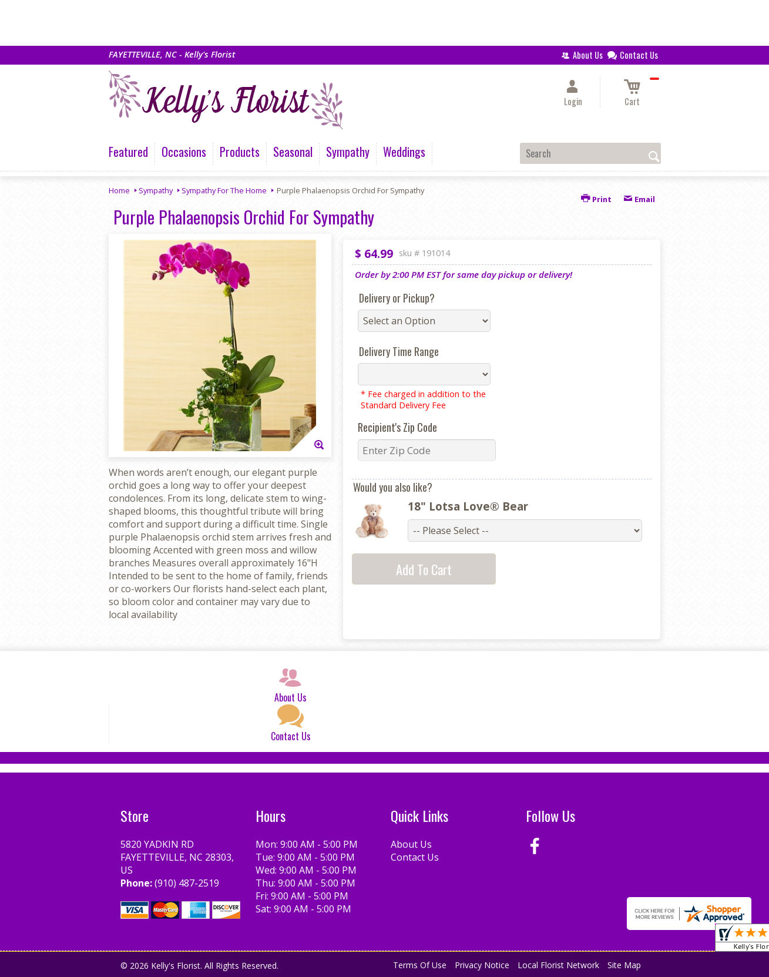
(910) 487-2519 (187, 883)
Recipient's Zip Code (397, 427)
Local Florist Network (558, 965)
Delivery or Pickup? (397, 297)
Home (119, 190)
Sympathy (156, 190)
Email (639, 199)
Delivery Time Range (399, 351)
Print (596, 199)
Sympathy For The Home (224, 190)
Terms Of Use (419, 965)
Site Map (624, 965)
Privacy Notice (482, 965)
